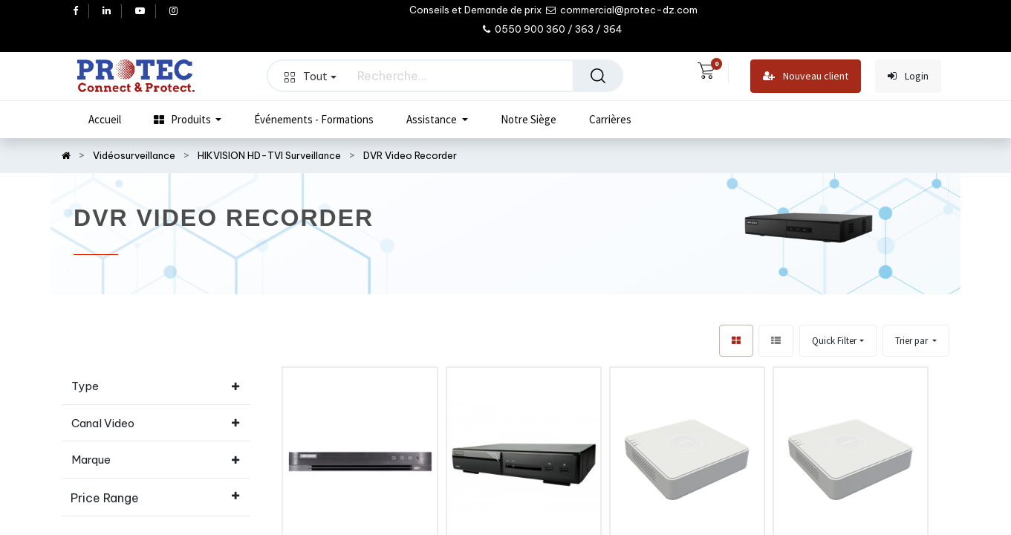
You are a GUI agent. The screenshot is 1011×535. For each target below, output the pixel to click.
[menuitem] (104, 119)
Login (908, 76)
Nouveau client (805, 76)
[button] (915, 341)
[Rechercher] (598, 76)
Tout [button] (311, 75)
